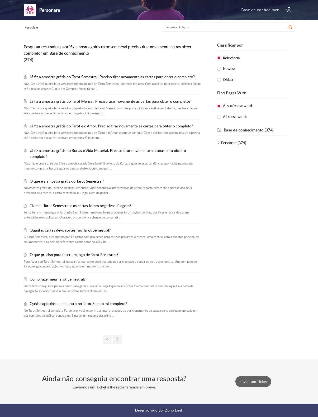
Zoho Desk (174, 410)
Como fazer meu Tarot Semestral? (57, 279)
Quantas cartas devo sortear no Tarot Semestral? (70, 230)
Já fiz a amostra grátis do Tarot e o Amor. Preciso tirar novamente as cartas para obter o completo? (111, 126)
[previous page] (107, 339)
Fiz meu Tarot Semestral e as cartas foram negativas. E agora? (80, 205)
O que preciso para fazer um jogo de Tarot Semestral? (74, 254)
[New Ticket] (253, 381)
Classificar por (230, 45)
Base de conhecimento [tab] (262, 9)
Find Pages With (232, 93)
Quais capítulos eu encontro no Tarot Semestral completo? (78, 303)
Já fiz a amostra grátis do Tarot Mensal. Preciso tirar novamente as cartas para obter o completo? (110, 101)
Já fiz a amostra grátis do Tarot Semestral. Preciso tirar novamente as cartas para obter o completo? (112, 76)
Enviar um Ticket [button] (253, 381)
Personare (229, 142)
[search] (228, 27)
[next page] (117, 339)
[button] (290, 27)
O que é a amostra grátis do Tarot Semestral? (67, 181)
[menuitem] (289, 10)
